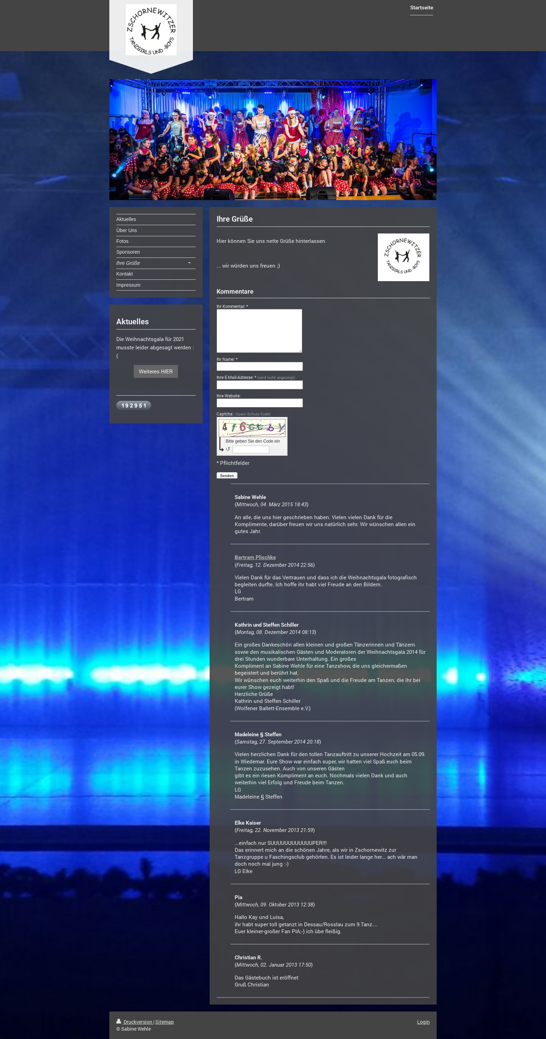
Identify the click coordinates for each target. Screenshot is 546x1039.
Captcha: (244, 414)
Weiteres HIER (156, 371)
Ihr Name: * (227, 359)
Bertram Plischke (255, 557)
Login (423, 1021)
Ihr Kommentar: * (232, 306)
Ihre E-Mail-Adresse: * (256, 377)
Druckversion (134, 1021)
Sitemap (164, 1021)
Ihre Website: (229, 395)
